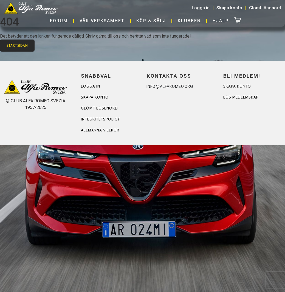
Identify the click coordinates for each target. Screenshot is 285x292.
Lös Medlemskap (241, 97)
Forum (59, 20)
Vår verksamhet (102, 20)
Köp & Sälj (151, 20)
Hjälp (221, 20)
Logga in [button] (201, 7)
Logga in (90, 86)
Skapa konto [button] (229, 7)
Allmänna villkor (100, 130)
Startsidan (17, 45)
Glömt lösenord (99, 108)
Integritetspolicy (100, 119)
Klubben (189, 20)
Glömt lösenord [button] (265, 7)
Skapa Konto (237, 86)
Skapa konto (95, 97)
